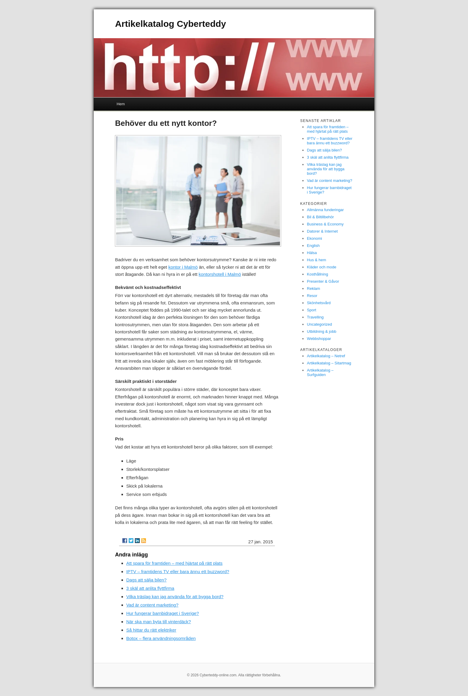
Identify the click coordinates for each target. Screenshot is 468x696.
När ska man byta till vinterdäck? (158, 621)
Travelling (315, 317)
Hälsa (312, 252)
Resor (312, 295)
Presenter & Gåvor (323, 281)
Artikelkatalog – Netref (326, 356)
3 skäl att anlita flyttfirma (150, 588)
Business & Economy (325, 224)
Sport (311, 310)
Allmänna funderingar (325, 210)
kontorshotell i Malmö (220, 274)
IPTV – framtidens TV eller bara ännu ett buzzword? (177, 571)
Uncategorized (319, 324)
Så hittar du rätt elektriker (151, 629)
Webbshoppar (319, 338)
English (313, 245)
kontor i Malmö (183, 267)
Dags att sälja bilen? (146, 579)
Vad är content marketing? (152, 604)
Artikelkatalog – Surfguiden (320, 372)
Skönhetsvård (319, 303)
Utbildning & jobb (321, 331)
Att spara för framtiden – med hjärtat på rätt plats (174, 563)
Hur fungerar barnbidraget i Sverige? (162, 613)
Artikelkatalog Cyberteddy (170, 24)
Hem (121, 104)
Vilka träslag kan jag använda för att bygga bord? (175, 596)
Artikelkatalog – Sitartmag (329, 363)
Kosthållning (317, 274)
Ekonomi (314, 238)
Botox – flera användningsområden (161, 638)
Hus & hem (316, 260)
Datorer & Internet (322, 231)
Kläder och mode (321, 267)
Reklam (313, 288)
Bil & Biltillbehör (320, 217)
